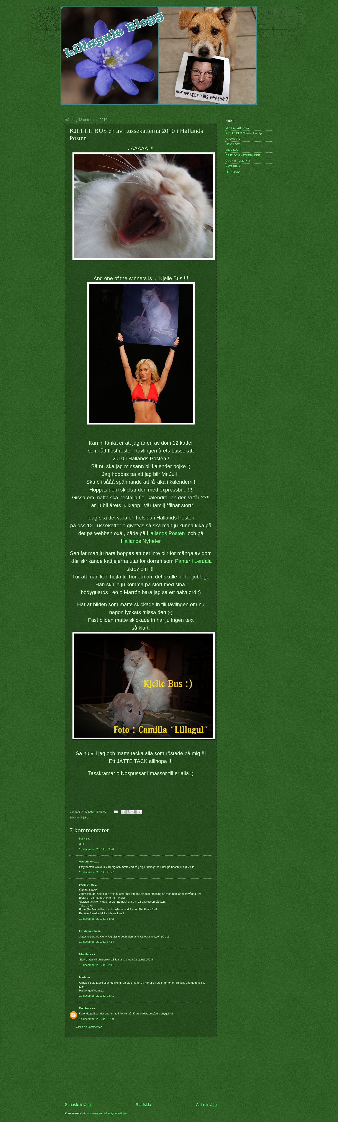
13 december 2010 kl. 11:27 (96, 872)
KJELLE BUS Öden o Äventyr (243, 133)
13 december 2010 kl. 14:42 (96, 918)
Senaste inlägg (78, 1104)
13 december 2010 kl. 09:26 (96, 849)
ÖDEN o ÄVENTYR (237, 160)
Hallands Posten (166, 533)
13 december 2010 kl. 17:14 (96, 941)
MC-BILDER (233, 144)
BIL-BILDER (233, 149)
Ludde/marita (88, 931)
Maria (83, 977)
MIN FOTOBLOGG (237, 127)
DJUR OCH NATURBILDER (242, 155)
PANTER (84, 884)
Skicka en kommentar (88, 1027)
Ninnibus (85, 954)
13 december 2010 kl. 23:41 (96, 995)
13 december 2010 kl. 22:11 (96, 965)
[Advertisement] (140, 1069)
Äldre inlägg (206, 1104)
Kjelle (84, 817)
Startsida (143, 1104)
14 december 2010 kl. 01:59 (96, 1019)
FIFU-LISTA (232, 171)
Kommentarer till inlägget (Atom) (107, 1113)
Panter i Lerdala (193, 561)
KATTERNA (232, 166)
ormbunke (86, 861)
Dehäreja (85, 1008)
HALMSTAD (232, 138)
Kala (82, 838)
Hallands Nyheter (141, 541)
